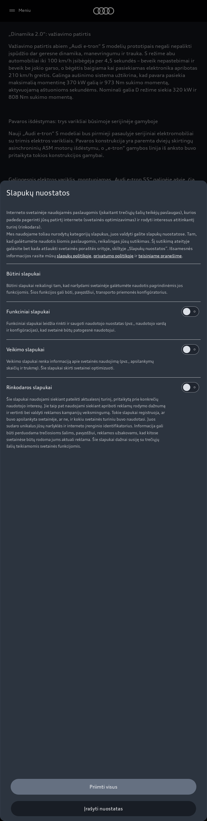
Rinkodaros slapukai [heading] (102, 387)
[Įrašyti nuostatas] (103, 808)
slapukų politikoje (74, 255)
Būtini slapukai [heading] (23, 274)
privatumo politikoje (113, 255)
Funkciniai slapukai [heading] (102, 312)
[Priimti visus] (103, 787)
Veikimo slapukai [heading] (102, 349)
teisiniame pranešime (160, 255)
